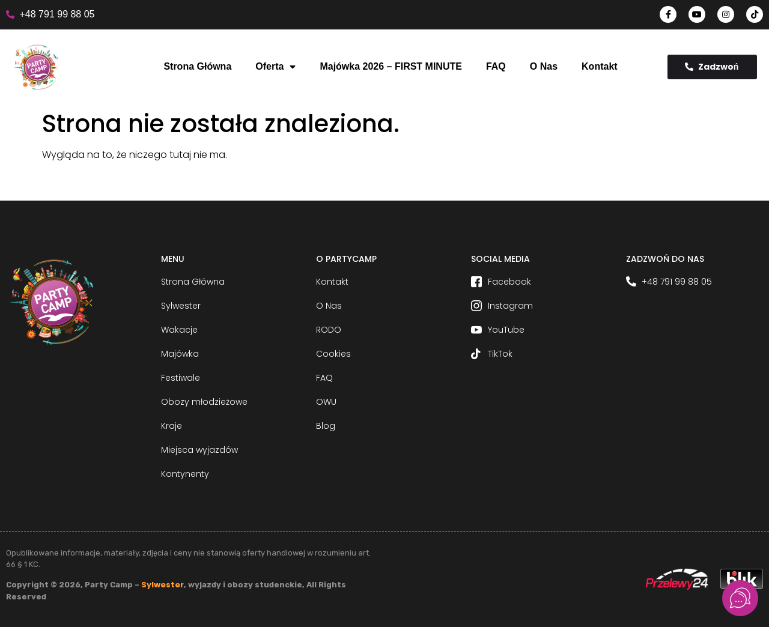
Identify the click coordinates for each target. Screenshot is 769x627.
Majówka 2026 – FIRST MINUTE (391, 66)
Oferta (275, 66)
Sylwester (162, 584)
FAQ (496, 66)
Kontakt (600, 66)
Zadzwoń (712, 67)
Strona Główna (197, 66)
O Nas (544, 66)
